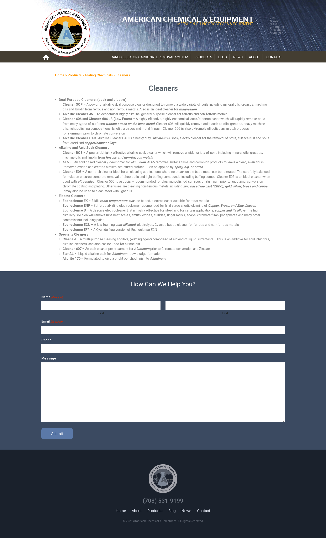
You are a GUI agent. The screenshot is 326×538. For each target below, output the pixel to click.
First (101, 313)
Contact (274, 57)
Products (203, 57)
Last (225, 313)
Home (121, 511)
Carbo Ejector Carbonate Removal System (149, 57)
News (238, 57)
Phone (46, 340)
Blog (222, 57)
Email (52, 321)
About (254, 57)
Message (48, 358)
